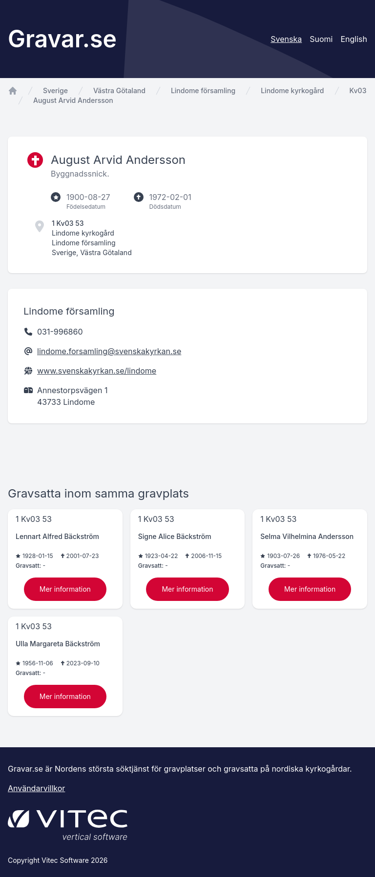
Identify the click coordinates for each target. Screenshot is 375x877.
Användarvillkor (36, 788)
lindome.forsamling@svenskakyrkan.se (109, 351)
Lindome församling (203, 90)
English (353, 39)
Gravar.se (62, 38)
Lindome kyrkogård (292, 90)
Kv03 (358, 90)
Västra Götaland (119, 90)
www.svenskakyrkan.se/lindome (96, 371)
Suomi (321, 39)
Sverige (55, 90)
